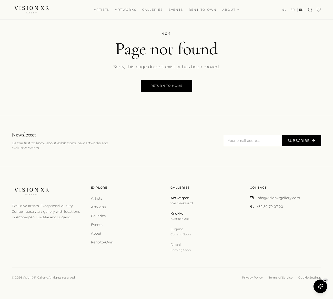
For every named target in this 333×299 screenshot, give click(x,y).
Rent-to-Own (203, 9)
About (230, 9)
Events (176, 9)
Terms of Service (281, 277)
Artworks (125, 9)
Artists (101, 9)
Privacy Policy (252, 277)
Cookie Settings (309, 277)
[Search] (310, 9)
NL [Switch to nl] (284, 9)
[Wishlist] (318, 9)
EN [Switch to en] (301, 9)
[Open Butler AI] (320, 286)
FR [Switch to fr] (293, 9)
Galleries (152, 9)
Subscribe (301, 140)
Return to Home (167, 85)
